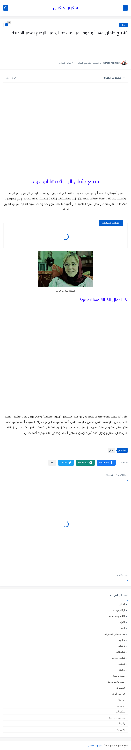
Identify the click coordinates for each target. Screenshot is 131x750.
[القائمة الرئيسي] (125, 8)
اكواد (122, 622)
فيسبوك (120, 687)
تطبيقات (120, 651)
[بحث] (5, 8)
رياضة (122, 669)
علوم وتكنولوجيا (116, 681)
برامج (122, 639)
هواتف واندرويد (117, 717)
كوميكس (120, 705)
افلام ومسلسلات (116, 616)
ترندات (121, 645)
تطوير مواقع (118, 657)
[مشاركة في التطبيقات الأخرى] (52, 463)
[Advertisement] (93, 46)
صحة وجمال (118, 675)
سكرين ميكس (65, 7)
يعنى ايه (121, 729)
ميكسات (120, 711)
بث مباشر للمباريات (114, 633)
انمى (122, 627)
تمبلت (121, 663)
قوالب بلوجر (118, 693)
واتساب (121, 723)
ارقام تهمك (119, 610)
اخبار (123, 25)
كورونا (121, 699)
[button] (106, 463)
